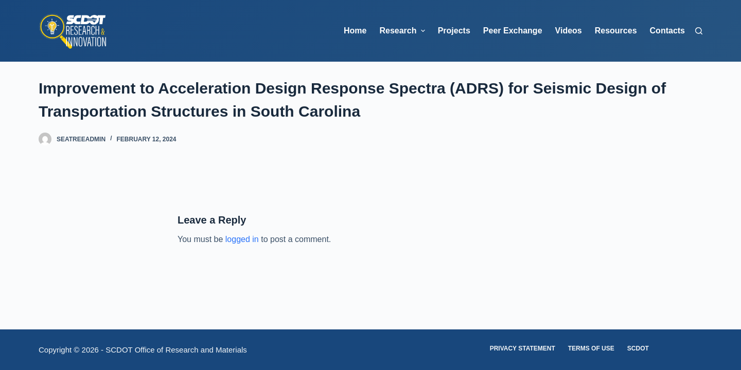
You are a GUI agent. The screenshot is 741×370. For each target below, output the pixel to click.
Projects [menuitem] (454, 30)
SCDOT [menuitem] (638, 348)
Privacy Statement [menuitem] (522, 348)
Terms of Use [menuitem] (591, 348)
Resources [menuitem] (616, 30)
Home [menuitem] (355, 30)
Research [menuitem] (403, 30)
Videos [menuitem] (568, 30)
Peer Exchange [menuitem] (512, 30)
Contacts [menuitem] (667, 30)
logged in (242, 239)
